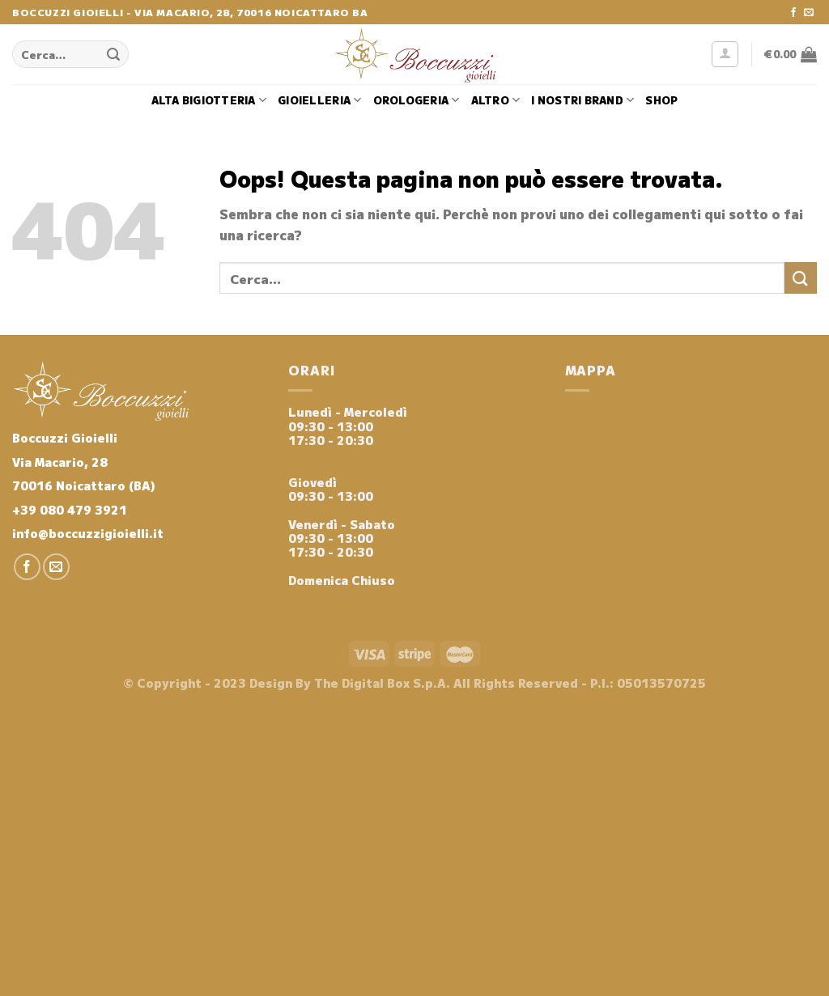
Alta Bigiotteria (209, 100)
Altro (496, 100)
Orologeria (416, 100)
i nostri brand (582, 100)
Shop (661, 100)
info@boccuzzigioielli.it (88, 532)
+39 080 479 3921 (69, 509)
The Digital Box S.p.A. (382, 682)
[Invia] (114, 54)
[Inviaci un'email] (809, 13)
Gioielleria (319, 100)
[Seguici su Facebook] (793, 13)
